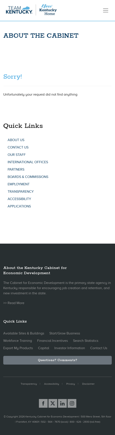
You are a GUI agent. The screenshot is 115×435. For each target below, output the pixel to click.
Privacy (70, 383)
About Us (16, 140)
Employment (19, 184)
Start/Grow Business (64, 333)
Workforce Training (17, 341)
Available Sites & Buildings (23, 333)
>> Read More (13, 303)
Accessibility (19, 199)
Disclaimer (88, 383)
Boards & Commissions (28, 177)
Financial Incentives (52, 341)
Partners (16, 169)
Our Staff (17, 155)
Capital (43, 348)
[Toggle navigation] (106, 10)
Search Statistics (85, 341)
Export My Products (18, 348)
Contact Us (18, 147)
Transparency (21, 192)
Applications (19, 206)
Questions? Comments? (57, 360)
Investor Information (69, 348)
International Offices (28, 162)
